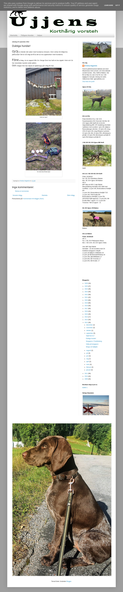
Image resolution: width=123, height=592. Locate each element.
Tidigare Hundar (27, 35)
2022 (86, 294)
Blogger (68, 581)
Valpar (39, 35)
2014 (86, 317)
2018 (86, 306)
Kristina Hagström (91, 66)
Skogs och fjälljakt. (92, 347)
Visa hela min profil (88, 81)
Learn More (108, 5)
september (89, 333)
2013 (86, 319)
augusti (88, 350)
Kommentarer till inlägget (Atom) (33, 199)
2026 (86, 283)
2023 (86, 292)
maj (87, 359)
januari (88, 370)
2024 (86, 289)
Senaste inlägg (17, 195)
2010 (86, 376)
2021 (86, 297)
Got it (117, 5)
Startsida (13, 35)
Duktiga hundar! (91, 338)
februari (89, 367)
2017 (86, 308)
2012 (86, 322)
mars (88, 364)
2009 (86, 379)
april (87, 361)
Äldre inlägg (71, 195)
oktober (88, 330)
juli (87, 353)
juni (87, 356)
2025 (86, 286)
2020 (86, 300)
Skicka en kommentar (22, 191)
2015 (86, 314)
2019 (86, 303)
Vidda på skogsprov (92, 344)
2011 (86, 373)
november (89, 327)
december (89, 325)
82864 (84, 387)
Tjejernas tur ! (90, 336)
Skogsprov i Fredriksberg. (94, 341)
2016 (86, 311)
